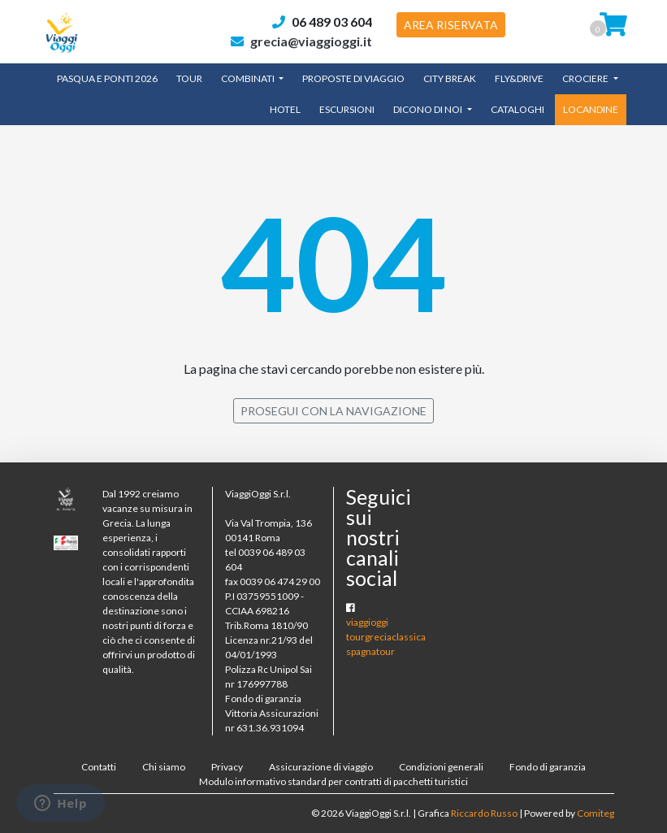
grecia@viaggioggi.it (311, 41)
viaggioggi (367, 622)
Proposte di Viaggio (353, 78)
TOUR (189, 78)
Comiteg (595, 813)
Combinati (248, 78)
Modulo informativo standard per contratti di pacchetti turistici (333, 781)
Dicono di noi (428, 109)
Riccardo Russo (484, 813)
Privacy (227, 767)
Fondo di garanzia (547, 767)
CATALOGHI (517, 109)
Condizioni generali (441, 767)
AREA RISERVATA (451, 25)
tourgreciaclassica (386, 637)
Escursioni (347, 109)
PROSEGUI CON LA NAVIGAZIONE (333, 411)
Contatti (98, 767)
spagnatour (370, 651)
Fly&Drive (519, 78)
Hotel (285, 109)
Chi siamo (163, 767)
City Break (449, 78)
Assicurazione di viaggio (321, 767)
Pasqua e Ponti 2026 (107, 78)
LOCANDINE (590, 109)
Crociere (586, 78)
